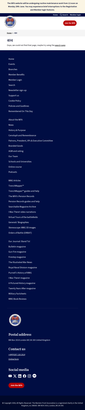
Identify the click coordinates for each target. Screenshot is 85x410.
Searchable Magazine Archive (22, 206)
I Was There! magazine (19, 278)
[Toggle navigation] (80, 23)
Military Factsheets (17, 293)
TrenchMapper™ (16, 185)
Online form (13, 359)
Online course (15, 167)
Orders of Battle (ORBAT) (20, 232)
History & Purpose (17, 130)
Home (55, 15)
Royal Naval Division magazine (22, 267)
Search (65, 15)
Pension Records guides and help (24, 201)
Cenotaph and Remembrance (22, 135)
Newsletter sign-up (17, 90)
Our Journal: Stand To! (19, 241)
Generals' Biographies (18, 222)
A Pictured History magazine (21, 283)
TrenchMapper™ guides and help (23, 191)
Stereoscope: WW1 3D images (22, 227)
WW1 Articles (14, 180)
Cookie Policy (14, 100)
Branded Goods (15, 146)
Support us (13, 95)
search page (60, 45)
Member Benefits (16, 74)
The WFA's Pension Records (21, 196)
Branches (12, 69)
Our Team (13, 156)
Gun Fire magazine (17, 251)
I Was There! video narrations (22, 212)
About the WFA (15, 119)
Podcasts (12, 172)
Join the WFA (70, 23)
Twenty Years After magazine (22, 288)
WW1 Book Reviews (17, 299)
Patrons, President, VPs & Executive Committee (30, 140)
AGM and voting (15, 151)
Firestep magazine (17, 257)
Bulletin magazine (17, 246)
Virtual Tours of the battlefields (23, 217)
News (11, 125)
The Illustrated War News (20, 262)
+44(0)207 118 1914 (16, 354)
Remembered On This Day (20, 111)
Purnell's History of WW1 (20, 272)
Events (11, 64)
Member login (75, 15)
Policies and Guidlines (18, 106)
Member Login (15, 80)
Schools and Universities (20, 161)
